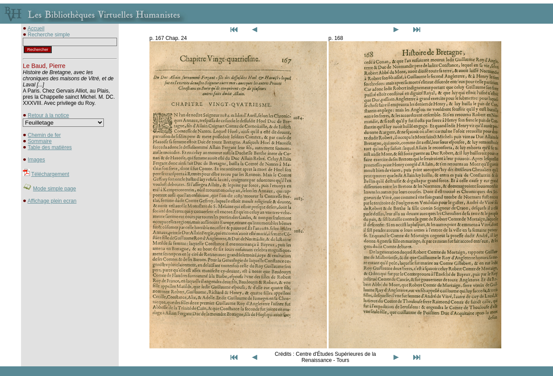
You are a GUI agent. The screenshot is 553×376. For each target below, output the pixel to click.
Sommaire (40, 141)
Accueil (36, 28)
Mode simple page (54, 189)
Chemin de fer (44, 135)
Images (36, 160)
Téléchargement (50, 174)
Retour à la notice (48, 115)
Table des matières (50, 147)
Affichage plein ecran (52, 201)
